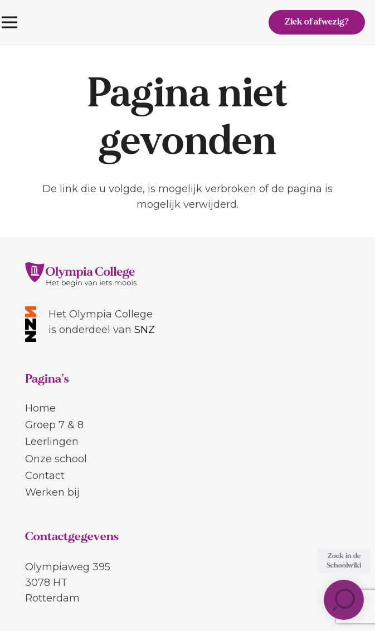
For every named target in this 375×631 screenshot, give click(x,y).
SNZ (144, 330)
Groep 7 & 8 (54, 425)
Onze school (56, 459)
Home (40, 408)
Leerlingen (52, 442)
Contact (45, 475)
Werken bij (52, 492)
